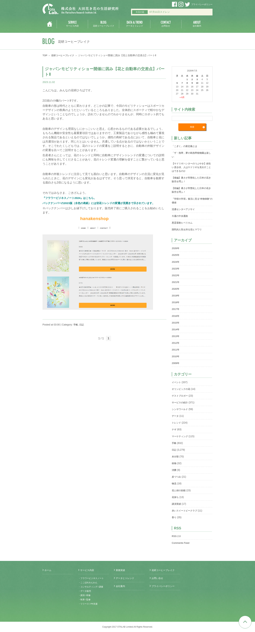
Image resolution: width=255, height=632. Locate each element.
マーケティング (180, 435)
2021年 (176, 281)
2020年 (176, 288)
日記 (82, 324)
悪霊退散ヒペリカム (183, 222)
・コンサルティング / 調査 (90, 587)
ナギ (174, 428)
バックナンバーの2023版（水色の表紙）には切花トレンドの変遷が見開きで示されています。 (102, 203)
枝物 (174, 462)
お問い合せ (158, 578)
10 (197, 83)
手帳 (75, 324)
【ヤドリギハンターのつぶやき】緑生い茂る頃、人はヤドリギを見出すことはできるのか (191, 167)
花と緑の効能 (179, 489)
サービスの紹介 (180, 401)
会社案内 (121, 586)
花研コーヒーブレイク (64, 55)
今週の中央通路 (180, 215)
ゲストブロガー (180, 394)
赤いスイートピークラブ (185, 509)
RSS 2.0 (176, 534)
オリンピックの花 (182, 388)
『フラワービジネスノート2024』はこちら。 (71, 197)
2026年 (176, 247)
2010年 (176, 355)
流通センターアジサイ (184, 208)
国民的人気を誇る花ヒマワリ (188, 229)
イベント (177, 381)
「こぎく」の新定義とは (185, 146)
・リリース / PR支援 (88, 604)
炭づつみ (177, 475)
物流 (174, 482)
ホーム (48, 570)
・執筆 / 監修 (84, 599)
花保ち (175, 495)
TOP (45, 55)
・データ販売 (84, 591)
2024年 (176, 261)
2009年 (176, 362)
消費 (174, 468)
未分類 (175, 455)
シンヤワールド (180, 408)
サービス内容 (87, 570)
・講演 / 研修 (84, 595)
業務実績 (121, 570)
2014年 (176, 328)
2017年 (176, 308)
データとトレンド (126, 578)
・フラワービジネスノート (91, 578)
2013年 (176, 335)
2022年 (176, 274)
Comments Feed (181, 541)
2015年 (176, 322)
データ (175, 415)
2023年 (176, 268)
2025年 (176, 254)
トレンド (177, 421)
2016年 (176, 315)
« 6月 (182, 97)
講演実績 (177, 502)
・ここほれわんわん (87, 582)
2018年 (176, 301)
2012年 (176, 342)
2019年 (176, 295)
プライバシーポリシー (201, 4)
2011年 (176, 348)
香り (174, 516)
